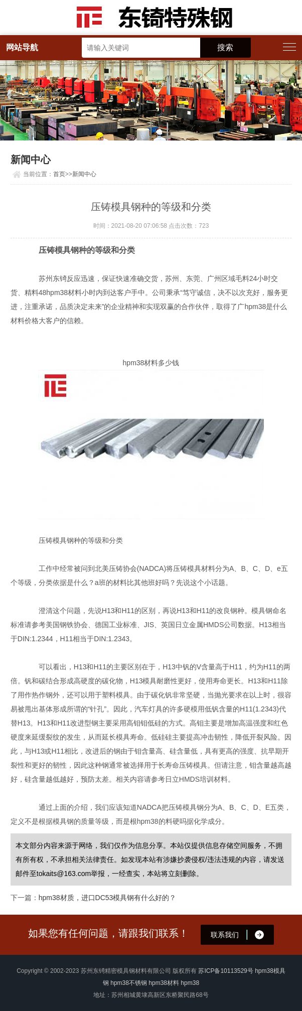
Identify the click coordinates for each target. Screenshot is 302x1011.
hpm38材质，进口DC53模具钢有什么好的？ (108, 898)
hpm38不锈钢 (128, 982)
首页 (59, 174)
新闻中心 (84, 174)
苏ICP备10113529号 (225, 970)
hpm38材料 (163, 982)
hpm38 (190, 982)
